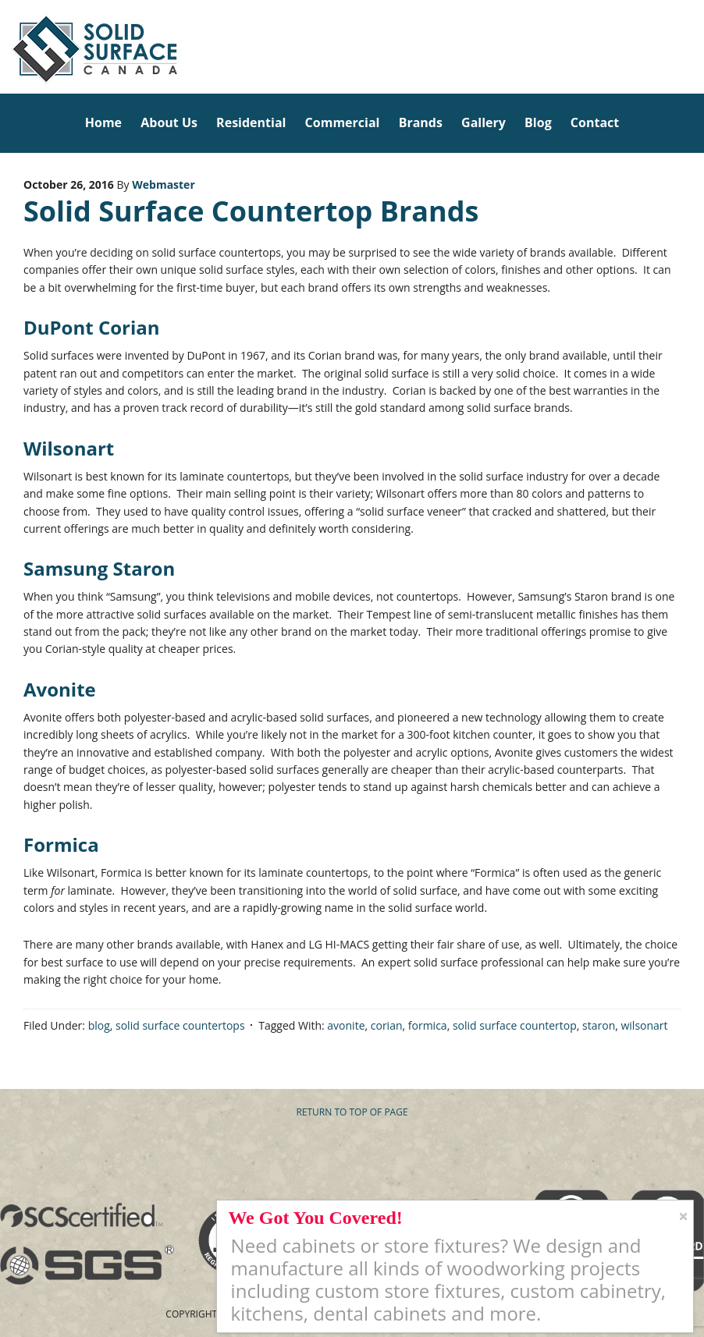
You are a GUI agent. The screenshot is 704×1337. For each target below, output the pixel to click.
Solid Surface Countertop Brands (250, 211)
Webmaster (163, 184)
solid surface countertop (515, 1025)
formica (427, 1025)
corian (387, 1025)
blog (99, 1025)
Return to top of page (351, 1112)
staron (598, 1025)
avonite (345, 1025)
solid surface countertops (180, 1025)
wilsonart (643, 1025)
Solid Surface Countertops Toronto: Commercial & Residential (5, 47)
